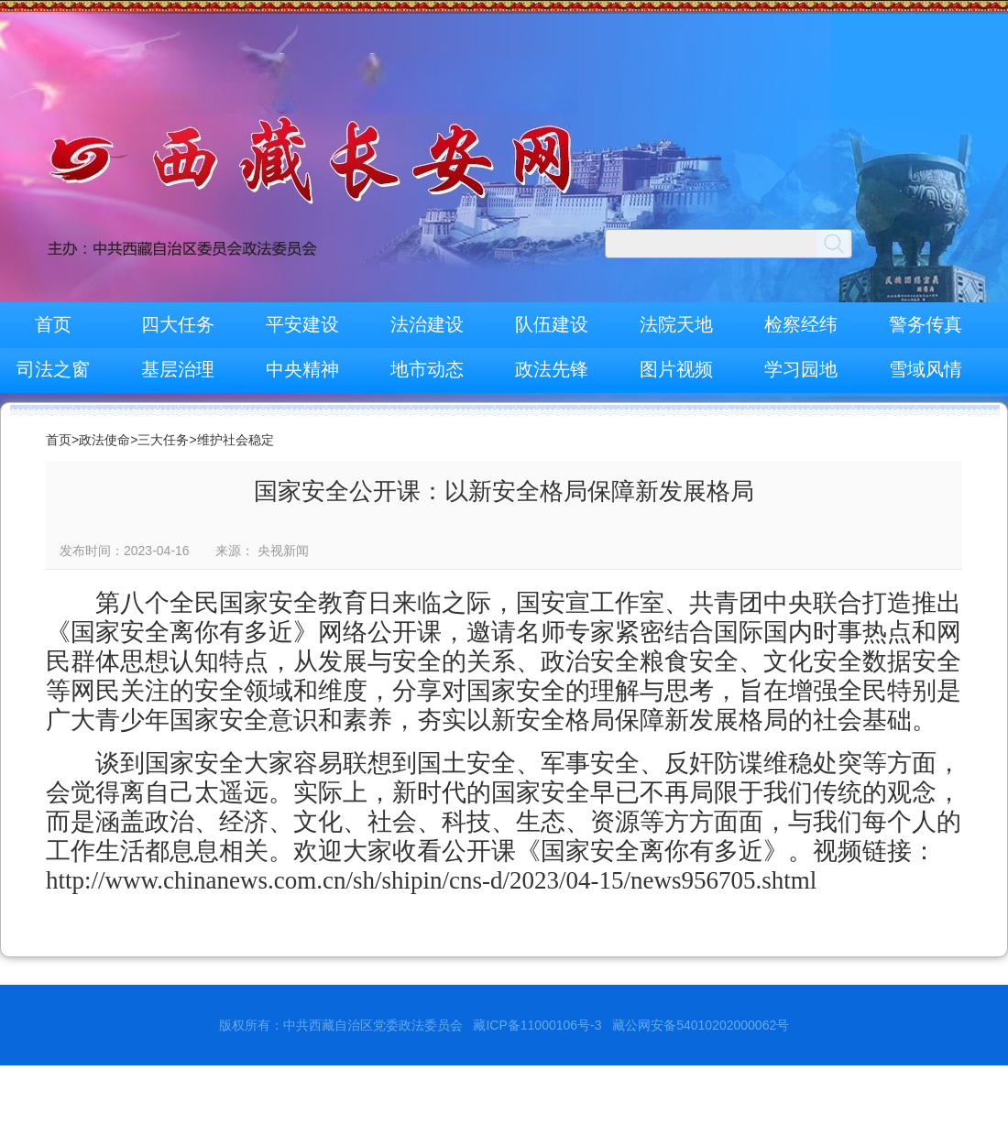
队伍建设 (551, 324)
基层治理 (177, 369)
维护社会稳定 (235, 439)
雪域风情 (925, 369)
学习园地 (801, 369)
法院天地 (676, 324)
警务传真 (925, 324)
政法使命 (104, 439)
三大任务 (163, 439)
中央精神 (302, 369)
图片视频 (676, 369)
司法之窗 (53, 369)
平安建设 (302, 324)
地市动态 (427, 369)
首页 (53, 324)
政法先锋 (551, 369)
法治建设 (427, 324)
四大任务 (177, 324)
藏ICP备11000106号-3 (537, 1025)
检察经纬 (801, 324)
